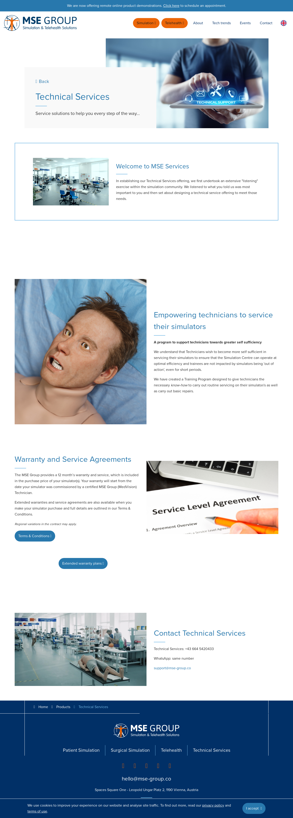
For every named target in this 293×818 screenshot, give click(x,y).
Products (63, 707)
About (198, 23)
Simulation (146, 23)
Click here (171, 5)
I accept (254, 808)
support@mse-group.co (172, 668)
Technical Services (211, 750)
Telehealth (174, 23)
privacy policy (213, 805)
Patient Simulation (81, 750)
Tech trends (221, 23)
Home (40, 707)
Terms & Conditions (35, 536)
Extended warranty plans (83, 563)
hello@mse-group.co (146, 779)
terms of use (37, 811)
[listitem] (123, 766)
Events (245, 23)
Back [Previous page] (42, 81)
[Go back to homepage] (40, 23)
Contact (266, 23)
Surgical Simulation (130, 750)
